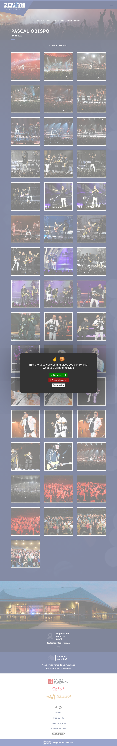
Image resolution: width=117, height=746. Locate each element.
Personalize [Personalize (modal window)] (58, 385)
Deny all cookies (58, 380)
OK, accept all (58, 375)
